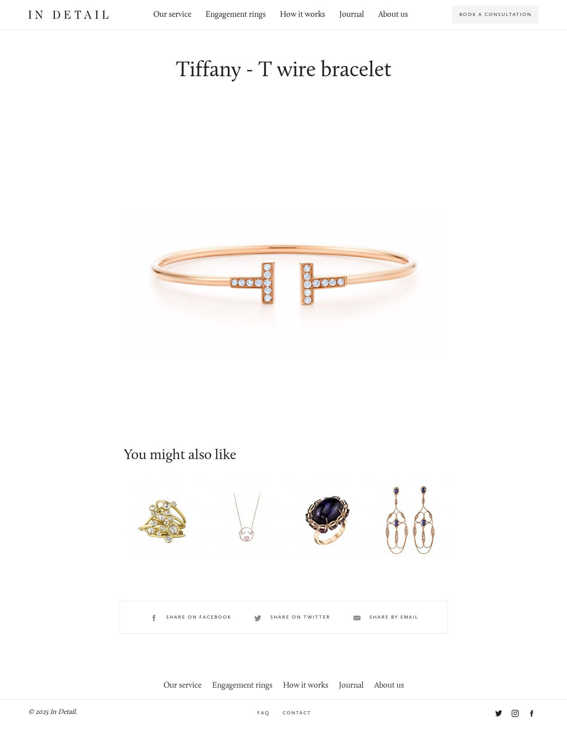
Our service (172, 15)
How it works (302, 15)
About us (393, 15)
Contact (297, 713)
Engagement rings (236, 15)
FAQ (263, 713)
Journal (351, 15)
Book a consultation (495, 14)
